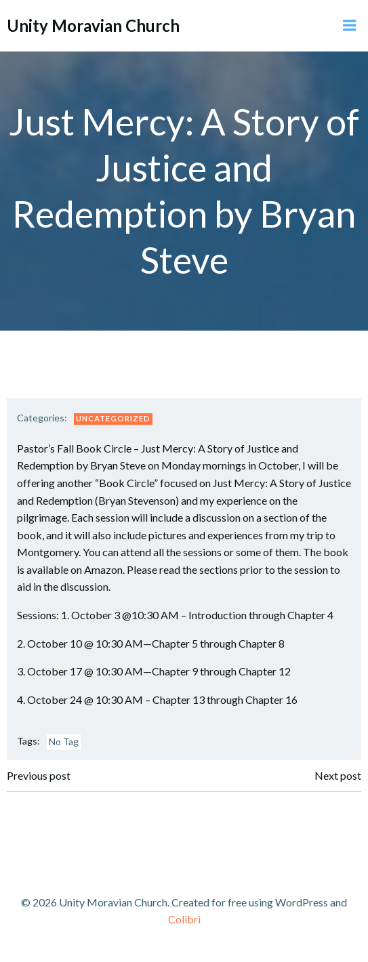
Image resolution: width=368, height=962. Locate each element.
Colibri (184, 919)
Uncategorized (113, 418)
